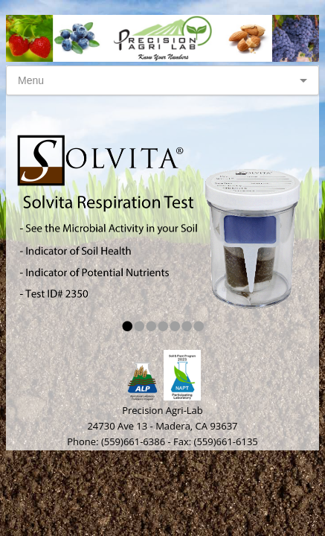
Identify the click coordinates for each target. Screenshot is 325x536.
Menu (31, 80)
